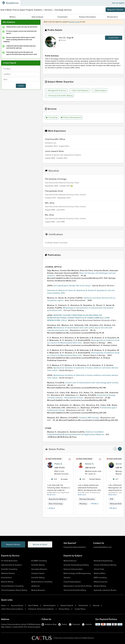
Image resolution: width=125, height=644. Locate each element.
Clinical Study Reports (72, 581)
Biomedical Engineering (103, 560)
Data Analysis (99, 90)
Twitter (62, 624)
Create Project (114, 38)
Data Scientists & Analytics (11, 565)
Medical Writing (7, 581)
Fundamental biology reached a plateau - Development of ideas (81, 396)
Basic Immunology (55, 504)
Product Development (71, 117)
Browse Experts (50, 605)
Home (3, 605)
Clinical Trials (99, 569)
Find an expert (19, 9)
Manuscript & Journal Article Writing (77, 586)
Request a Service (115, 9)
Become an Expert (40, 544)
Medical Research (38, 590)
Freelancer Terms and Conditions (41, 609)
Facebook (74, 624)
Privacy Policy (64, 609)
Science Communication (73, 569)
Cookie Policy (80, 609)
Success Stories (17, 605)
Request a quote (74, 22)
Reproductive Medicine (57, 499)
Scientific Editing (37, 577)
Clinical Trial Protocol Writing (105, 565)
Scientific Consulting (9, 569)
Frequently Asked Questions (75, 547)
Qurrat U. (120, 463)
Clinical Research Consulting (12, 586)
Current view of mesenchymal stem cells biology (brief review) (92, 382)
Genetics (67, 577)
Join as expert (118, 3)
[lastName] (20, 74)
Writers (13, 17)
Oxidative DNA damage (89, 417)
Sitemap (96, 605)
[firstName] (20, 69)
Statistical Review (8, 573)
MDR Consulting (100, 577)
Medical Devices (70, 560)
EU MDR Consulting (39, 560)
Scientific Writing (37, 565)
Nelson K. (89, 463)
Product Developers (87, 17)
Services (49, 9)
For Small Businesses (9, 560)
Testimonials (83, 605)
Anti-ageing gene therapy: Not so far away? (72, 285)
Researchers (112, 17)
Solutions (39, 9)
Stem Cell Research (79, 90)
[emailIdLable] (20, 79)
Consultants (63, 17)
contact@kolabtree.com (102, 547)
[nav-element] (115, 449)
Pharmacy (83, 504)
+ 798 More (94, 504)
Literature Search (38, 573)
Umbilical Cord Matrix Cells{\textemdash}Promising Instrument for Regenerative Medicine (76, 433)
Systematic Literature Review (105, 590)
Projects (29, 9)
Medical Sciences (100, 581)
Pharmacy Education (87, 499)
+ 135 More (112, 508)
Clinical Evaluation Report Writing (14, 590)
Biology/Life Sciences (56, 90)
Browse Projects (67, 605)
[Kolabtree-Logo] (10, 3)
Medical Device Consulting (41, 581)
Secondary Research (39, 569)
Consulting (51, 117)
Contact (21, 86)
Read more (51, 494)
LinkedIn (87, 624)
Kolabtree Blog (49, 624)
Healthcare (35, 586)
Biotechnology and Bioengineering (77, 573)
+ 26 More (51, 508)
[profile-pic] (50, 465)
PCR (111, 499)
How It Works (6, 9)
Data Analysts (37, 17)
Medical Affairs (99, 573)
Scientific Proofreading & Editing (76, 565)
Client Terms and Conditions (12, 609)
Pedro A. (58, 463)
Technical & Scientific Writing (59, 95)
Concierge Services (63, 9)
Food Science (6, 577)
